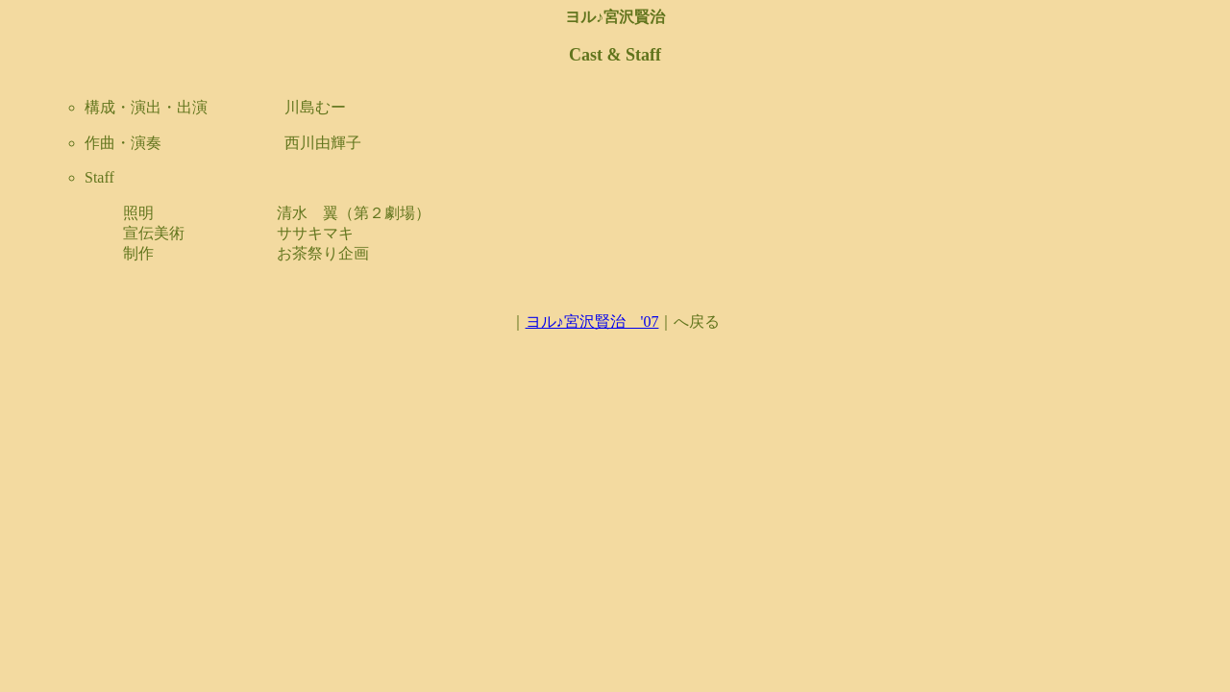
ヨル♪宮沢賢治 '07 (592, 321)
